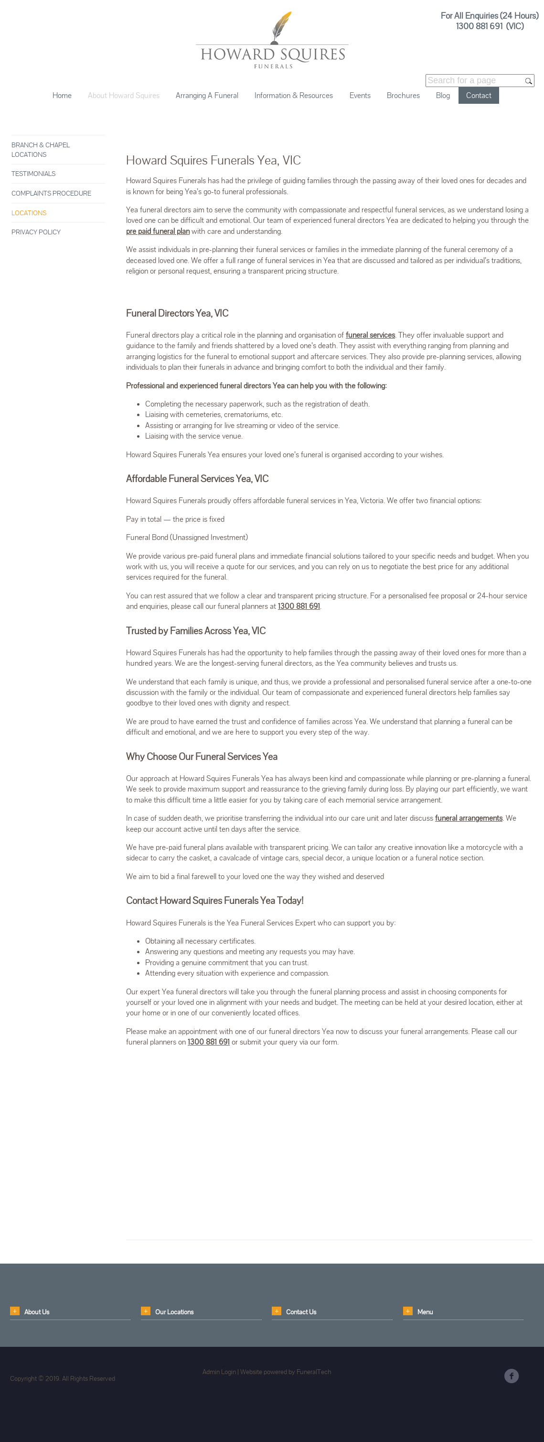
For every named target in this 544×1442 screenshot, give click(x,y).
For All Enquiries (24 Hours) (489, 15)
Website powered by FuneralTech (285, 1371)
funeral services (370, 335)
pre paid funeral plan (158, 231)
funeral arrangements (468, 818)
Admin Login (219, 1371)
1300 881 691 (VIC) (489, 25)
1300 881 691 (299, 606)
